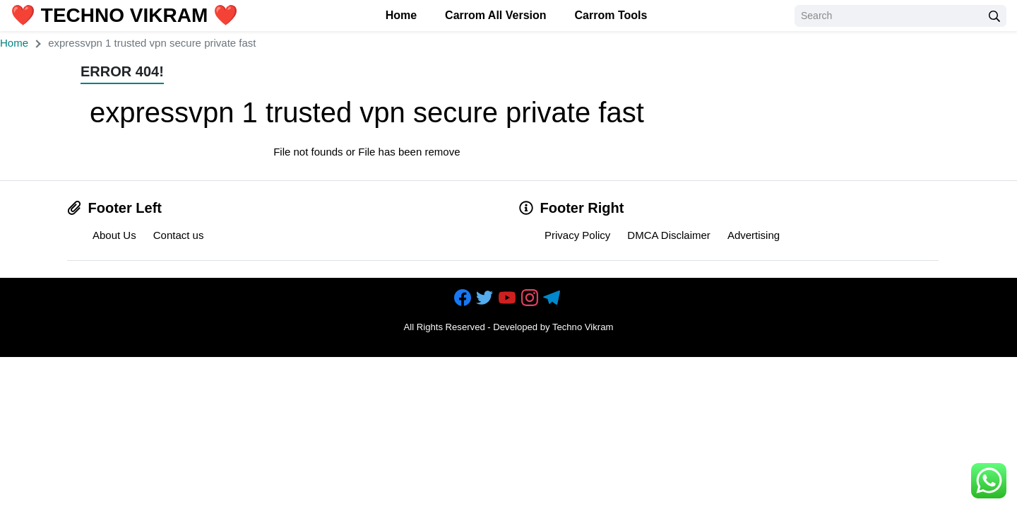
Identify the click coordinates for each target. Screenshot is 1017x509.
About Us (114, 235)
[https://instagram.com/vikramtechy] (531, 298)
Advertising (753, 235)
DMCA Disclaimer (668, 235)
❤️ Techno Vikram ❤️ (124, 15)
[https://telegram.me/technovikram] (553, 298)
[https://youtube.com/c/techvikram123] (508, 298)
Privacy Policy (577, 235)
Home (401, 15)
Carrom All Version (495, 15)
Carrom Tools (611, 15)
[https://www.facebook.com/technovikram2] (464, 298)
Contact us (178, 235)
